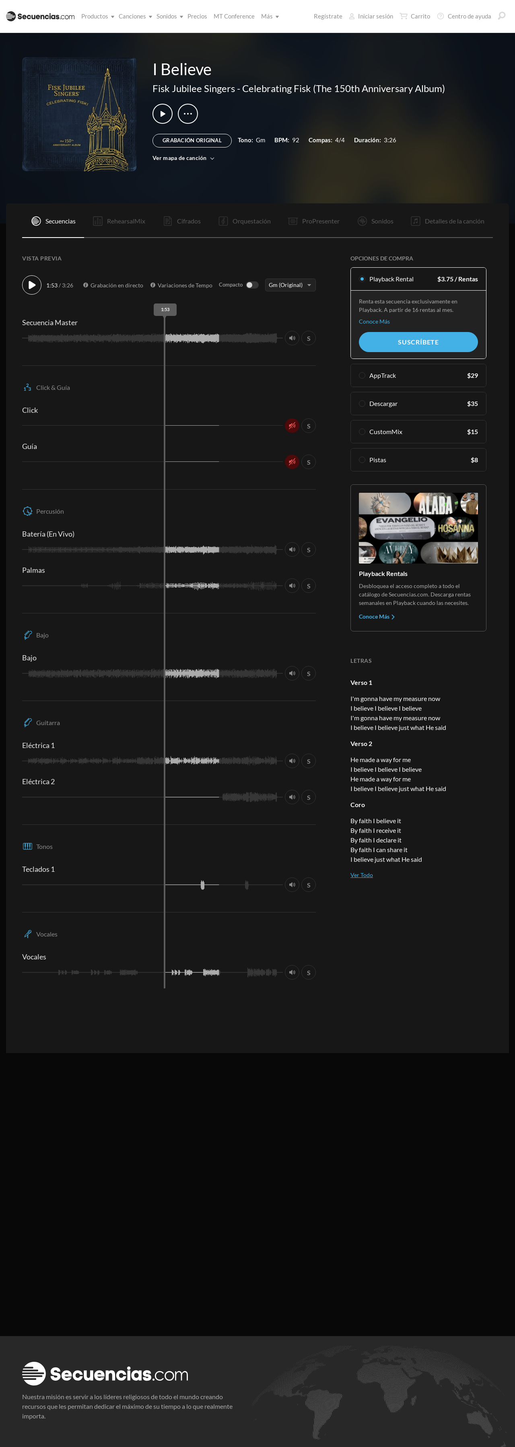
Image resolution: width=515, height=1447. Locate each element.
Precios (197, 16)
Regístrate (328, 16)
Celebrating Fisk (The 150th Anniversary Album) (343, 88)
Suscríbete (418, 342)
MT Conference (234, 16)
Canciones (134, 16)
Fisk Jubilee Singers (193, 88)
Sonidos (168, 16)
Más (268, 16)
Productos (96, 16)
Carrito (415, 16)
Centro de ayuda (464, 16)
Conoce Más (374, 321)
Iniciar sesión (371, 16)
